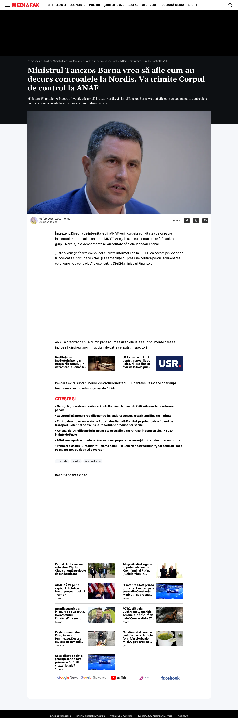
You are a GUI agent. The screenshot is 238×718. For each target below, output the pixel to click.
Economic (77, 5)
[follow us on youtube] (119, 678)
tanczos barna (93, 461)
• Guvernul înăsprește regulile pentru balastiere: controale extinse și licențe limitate (113, 415)
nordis (76, 461)
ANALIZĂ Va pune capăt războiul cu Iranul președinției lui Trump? (70, 589)
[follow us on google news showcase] (93, 678)
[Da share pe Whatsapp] (205, 220)
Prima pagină (34, 61)
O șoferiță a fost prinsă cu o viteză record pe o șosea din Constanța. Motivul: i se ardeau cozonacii (138, 589)
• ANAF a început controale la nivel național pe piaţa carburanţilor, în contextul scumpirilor (117, 440)
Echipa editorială (60, 716)
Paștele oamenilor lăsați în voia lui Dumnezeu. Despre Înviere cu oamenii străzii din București (69, 637)
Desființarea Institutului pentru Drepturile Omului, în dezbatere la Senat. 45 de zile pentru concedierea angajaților (70, 362)
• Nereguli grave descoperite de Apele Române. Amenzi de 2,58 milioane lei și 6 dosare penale (114, 408)
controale (62, 461)
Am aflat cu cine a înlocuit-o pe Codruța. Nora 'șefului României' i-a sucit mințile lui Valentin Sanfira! (70, 613)
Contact (183, 716)
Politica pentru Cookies (90, 716)
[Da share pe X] (196, 220)
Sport (192, 5)
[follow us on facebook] (170, 678)
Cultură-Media (172, 5)
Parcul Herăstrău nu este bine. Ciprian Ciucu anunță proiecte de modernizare (70, 569)
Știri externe (114, 5)
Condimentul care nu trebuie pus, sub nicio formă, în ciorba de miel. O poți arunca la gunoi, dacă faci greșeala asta (138, 637)
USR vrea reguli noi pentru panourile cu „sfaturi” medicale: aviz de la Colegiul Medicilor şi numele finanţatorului (136, 362)
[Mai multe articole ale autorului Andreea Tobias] (34, 220)
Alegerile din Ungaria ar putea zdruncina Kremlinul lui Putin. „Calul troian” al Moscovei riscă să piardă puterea (137, 569)
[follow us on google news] (68, 678)
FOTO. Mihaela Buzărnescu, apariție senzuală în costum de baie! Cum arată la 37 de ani (138, 613)
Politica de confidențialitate (155, 716)
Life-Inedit (150, 5)
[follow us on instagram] (145, 678)
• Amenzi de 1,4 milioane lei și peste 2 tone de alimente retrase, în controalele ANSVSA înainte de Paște (114, 432)
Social (133, 5)
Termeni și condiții (121, 716)
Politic (94, 5)
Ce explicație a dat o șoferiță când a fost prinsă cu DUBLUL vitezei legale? (69, 660)
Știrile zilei (57, 5)
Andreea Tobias (48, 221)
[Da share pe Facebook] (187, 220)
